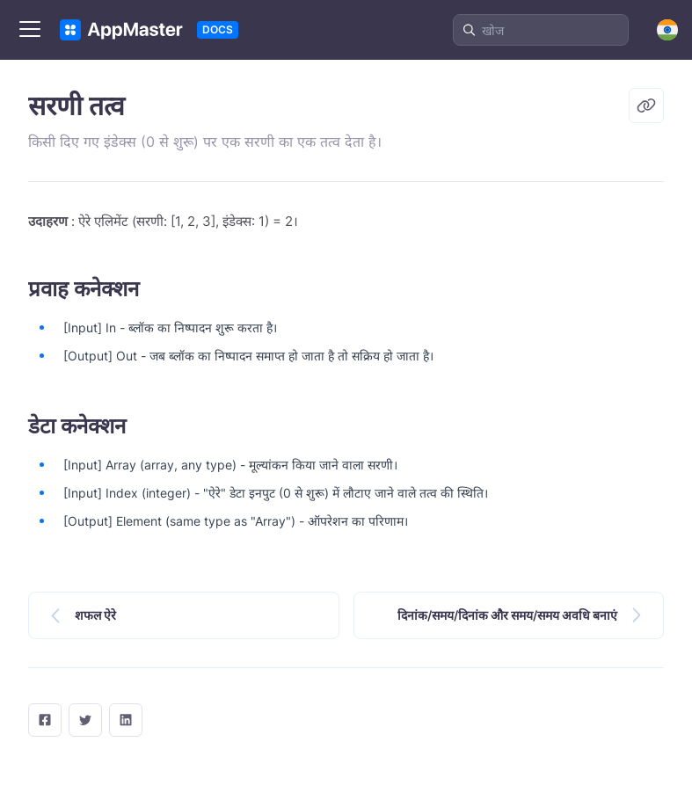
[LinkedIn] (125, 720)
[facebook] (45, 720)
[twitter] (85, 720)
